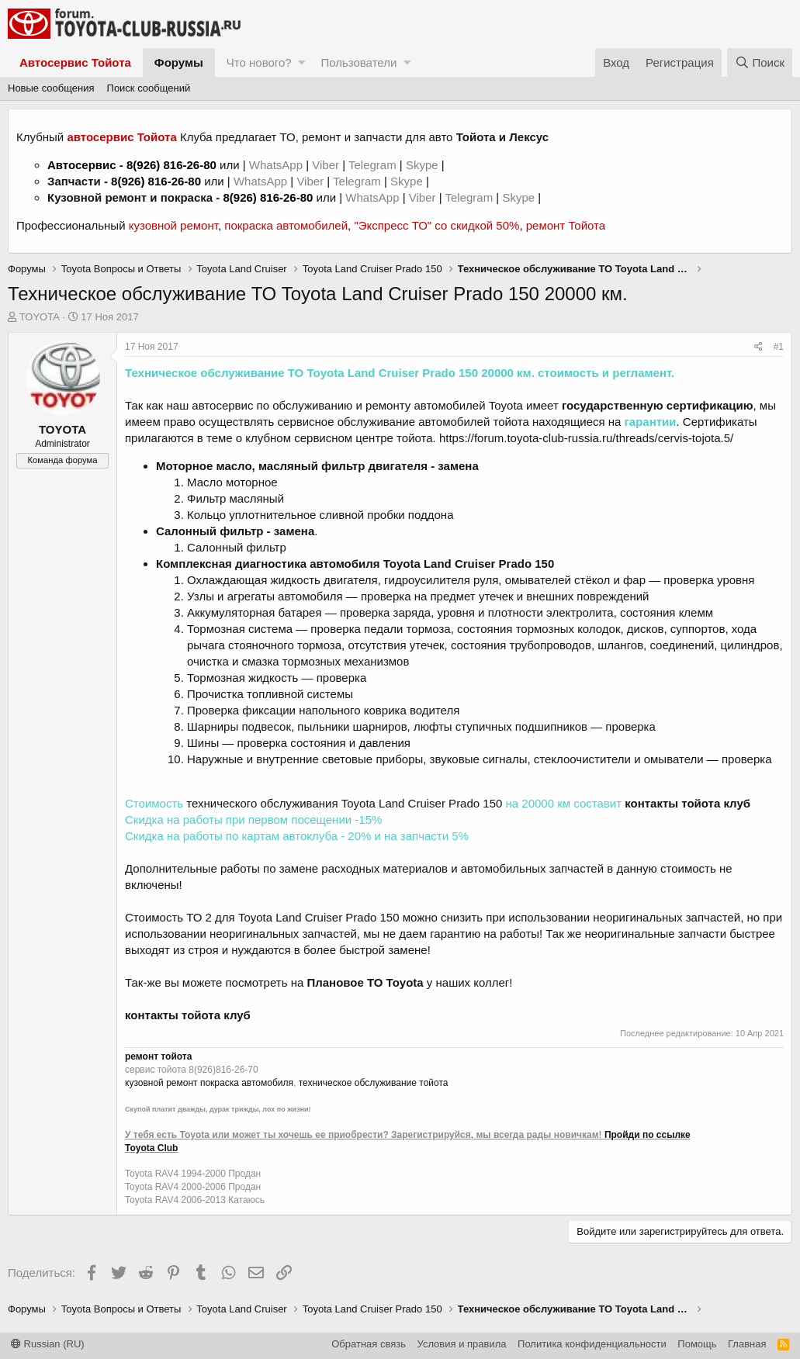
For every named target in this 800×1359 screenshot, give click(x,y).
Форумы (178, 62)
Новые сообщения (51, 88)
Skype (424, 164)
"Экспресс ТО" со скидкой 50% (436, 225)
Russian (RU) (48, 1344)
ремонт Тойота (565, 225)
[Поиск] (759, 62)
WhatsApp (277, 164)
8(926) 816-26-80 (171, 164)
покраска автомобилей (286, 225)
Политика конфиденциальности (592, 1344)
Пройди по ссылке (647, 1134)
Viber (325, 164)
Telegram (374, 164)
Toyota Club (151, 1148)
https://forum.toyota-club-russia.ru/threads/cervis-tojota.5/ (586, 437)
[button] (301, 62)
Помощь (696, 1344)
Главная (747, 1344)
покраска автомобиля (246, 1082)
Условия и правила (462, 1344)
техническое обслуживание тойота (373, 1082)
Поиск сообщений (149, 88)
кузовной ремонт (173, 225)
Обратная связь (368, 1344)
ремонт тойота (158, 1056)
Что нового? (259, 62)
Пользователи (358, 62)
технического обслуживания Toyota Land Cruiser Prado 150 (344, 803)
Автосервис (81, 164)
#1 (779, 346)
